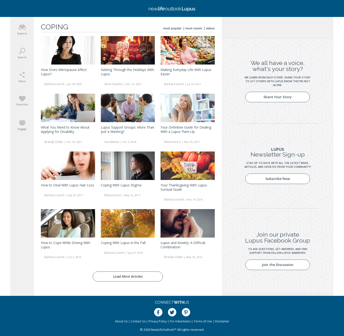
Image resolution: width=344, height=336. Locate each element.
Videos (210, 28)
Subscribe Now (277, 178)
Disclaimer (222, 321)
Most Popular (172, 28)
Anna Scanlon (113, 84)
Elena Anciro (172, 142)
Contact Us (138, 321)
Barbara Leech (54, 84)
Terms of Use (203, 321)
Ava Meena (111, 142)
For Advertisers (180, 321)
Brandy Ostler (53, 142)
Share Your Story (277, 97)
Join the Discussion (277, 264)
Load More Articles (128, 276)
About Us (121, 321)
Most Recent (193, 28)
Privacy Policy (158, 321)
